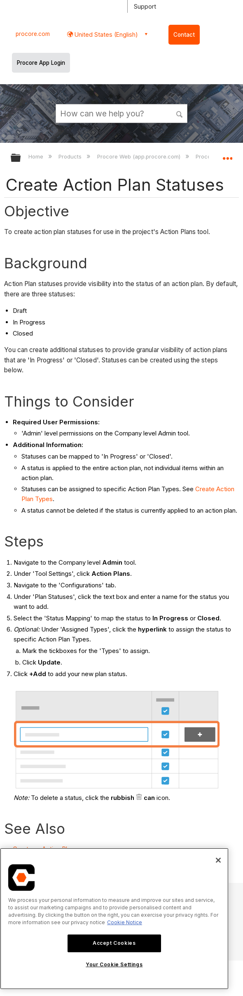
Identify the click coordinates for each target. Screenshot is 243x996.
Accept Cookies (114, 943)
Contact (184, 34)
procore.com (33, 34)
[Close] (218, 860)
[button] (179, 113)
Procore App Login (41, 62)
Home (36, 156)
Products (70, 156)
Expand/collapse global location (227, 155)
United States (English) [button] (105, 34)
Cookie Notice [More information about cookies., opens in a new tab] (124, 922)
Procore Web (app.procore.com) (139, 156)
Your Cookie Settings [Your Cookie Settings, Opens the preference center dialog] (114, 964)
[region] (114, 918)
